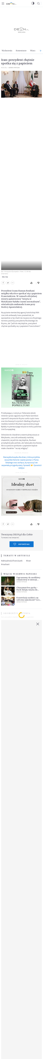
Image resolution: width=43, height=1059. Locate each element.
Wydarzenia (7, 51)
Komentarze (21, 51)
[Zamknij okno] (37, 624)
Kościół (4, 68)
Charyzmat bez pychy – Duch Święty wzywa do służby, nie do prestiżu (27, 590)
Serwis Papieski (14, 68)
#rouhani (5, 564)
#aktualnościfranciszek (11, 560)
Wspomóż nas (21, 544)
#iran (28, 560)
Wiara (32, 51)
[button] (33, 3)
